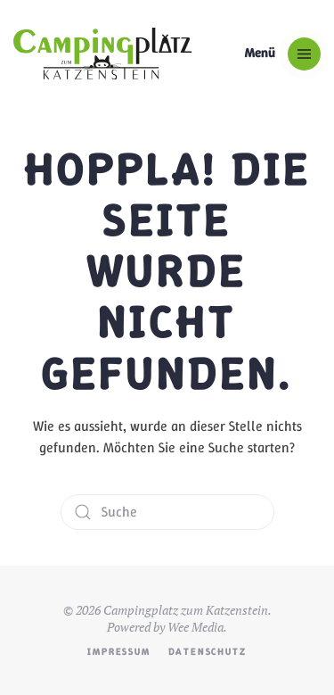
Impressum (118, 651)
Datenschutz (207, 651)
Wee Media (195, 626)
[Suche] (167, 512)
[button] (283, 53)
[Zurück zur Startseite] (102, 53)
